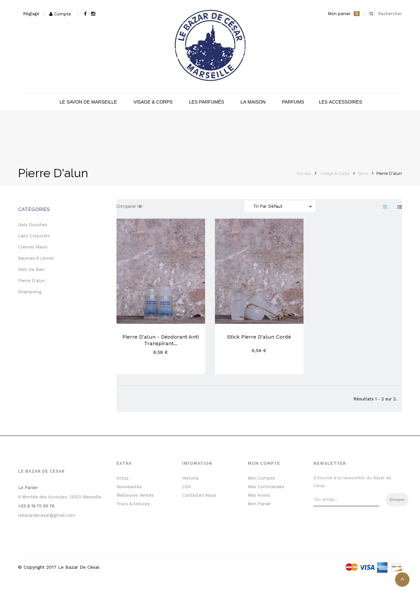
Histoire (190, 478)
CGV (186, 486)
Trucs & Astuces (133, 503)
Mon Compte (261, 478)
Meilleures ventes (135, 495)
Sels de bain (31, 269)
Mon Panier (259, 503)
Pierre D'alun (31, 280)
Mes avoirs (259, 495)
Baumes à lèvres (36, 258)
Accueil (303, 173)
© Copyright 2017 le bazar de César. (59, 567)
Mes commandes (266, 486)
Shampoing (29, 291)
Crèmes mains (33, 247)
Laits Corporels (34, 235)
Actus (122, 478)
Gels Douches (32, 224)
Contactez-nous (199, 495)
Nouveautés (129, 486)
